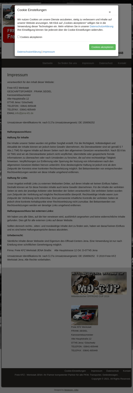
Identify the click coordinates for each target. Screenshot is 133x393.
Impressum (49, 51)
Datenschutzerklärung (101, 26)
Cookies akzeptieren (102, 47)
